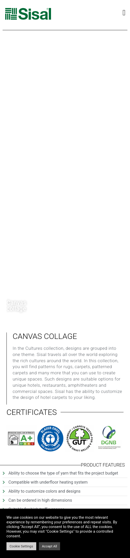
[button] (124, 12)
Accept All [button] (49, 546)
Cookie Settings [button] (21, 546)
